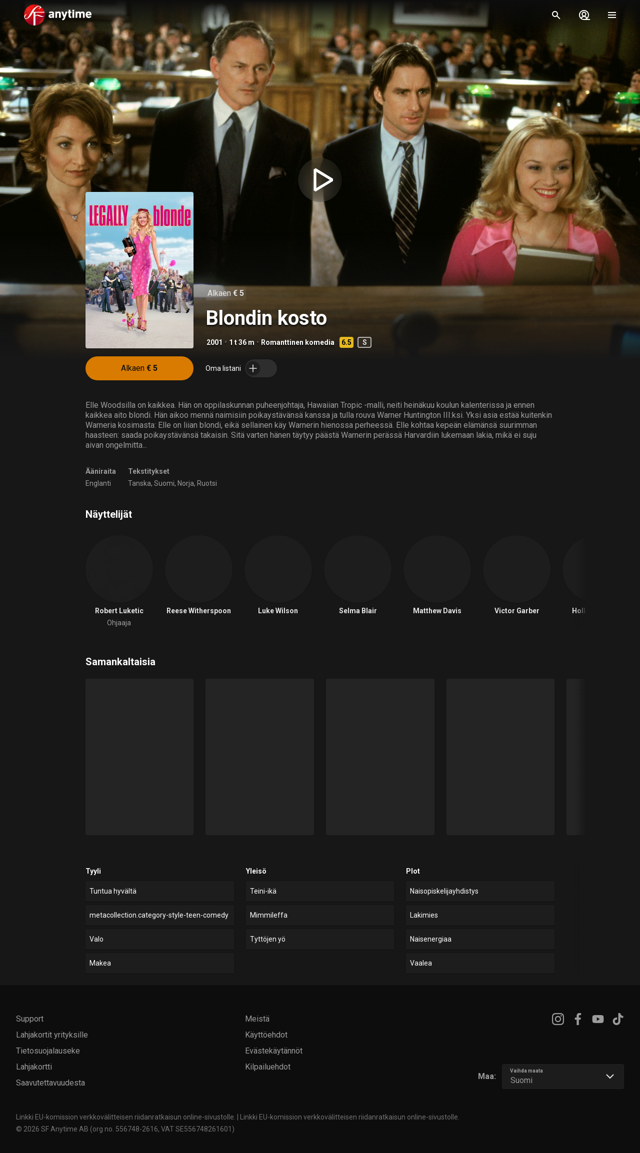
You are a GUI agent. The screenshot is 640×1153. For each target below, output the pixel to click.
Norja (186, 483)
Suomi (164, 483)
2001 (214, 342)
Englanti (98, 483)
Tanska (139, 483)
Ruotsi (207, 483)
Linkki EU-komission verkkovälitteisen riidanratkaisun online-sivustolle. (126, 1117)
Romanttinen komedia (297, 342)
